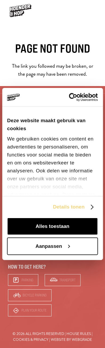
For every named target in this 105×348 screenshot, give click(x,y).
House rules (78, 333)
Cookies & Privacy (30, 339)
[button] (93, 11)
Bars (77, 10)
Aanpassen (52, 246)
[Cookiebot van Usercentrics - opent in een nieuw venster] (75, 97)
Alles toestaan (52, 226)
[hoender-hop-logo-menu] (20, 10)
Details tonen (69, 207)
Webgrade (82, 339)
